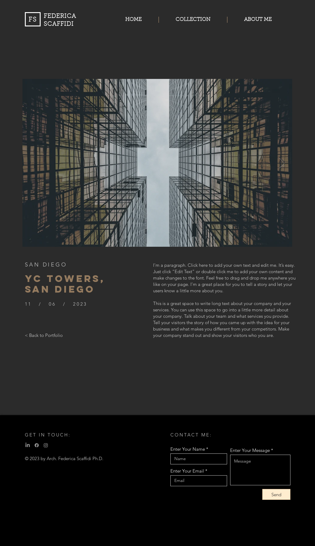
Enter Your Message (250, 450)
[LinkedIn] (27, 445)
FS (32, 20)
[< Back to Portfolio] (44, 335)
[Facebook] (36, 445)
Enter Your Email (187, 471)
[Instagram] (46, 445)
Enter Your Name (187, 449)
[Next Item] (281, 163)
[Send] (276, 494)
